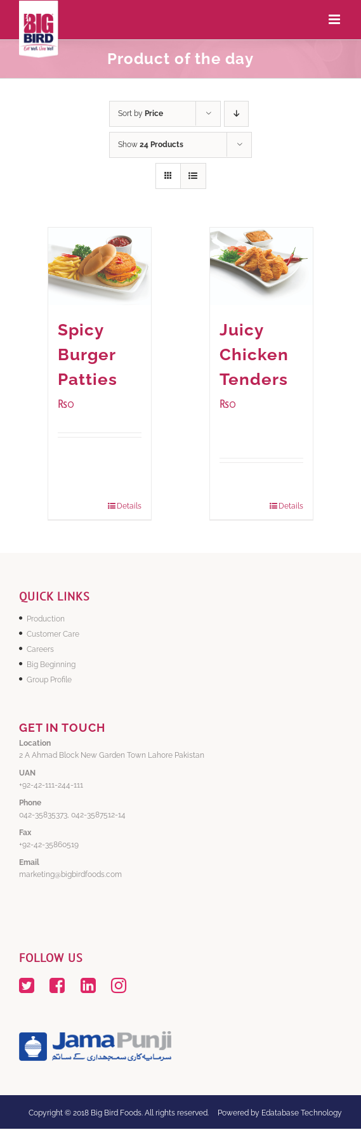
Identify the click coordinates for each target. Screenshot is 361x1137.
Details (129, 506)
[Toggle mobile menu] (335, 19)
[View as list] (193, 176)
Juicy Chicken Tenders (254, 354)
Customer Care (53, 634)
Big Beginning (51, 664)
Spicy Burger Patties (87, 354)
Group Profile (49, 679)
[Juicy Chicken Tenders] (261, 266)
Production (46, 618)
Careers (40, 649)
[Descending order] (236, 114)
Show (150, 144)
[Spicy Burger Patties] (99, 266)
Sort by (140, 113)
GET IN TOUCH (62, 727)
